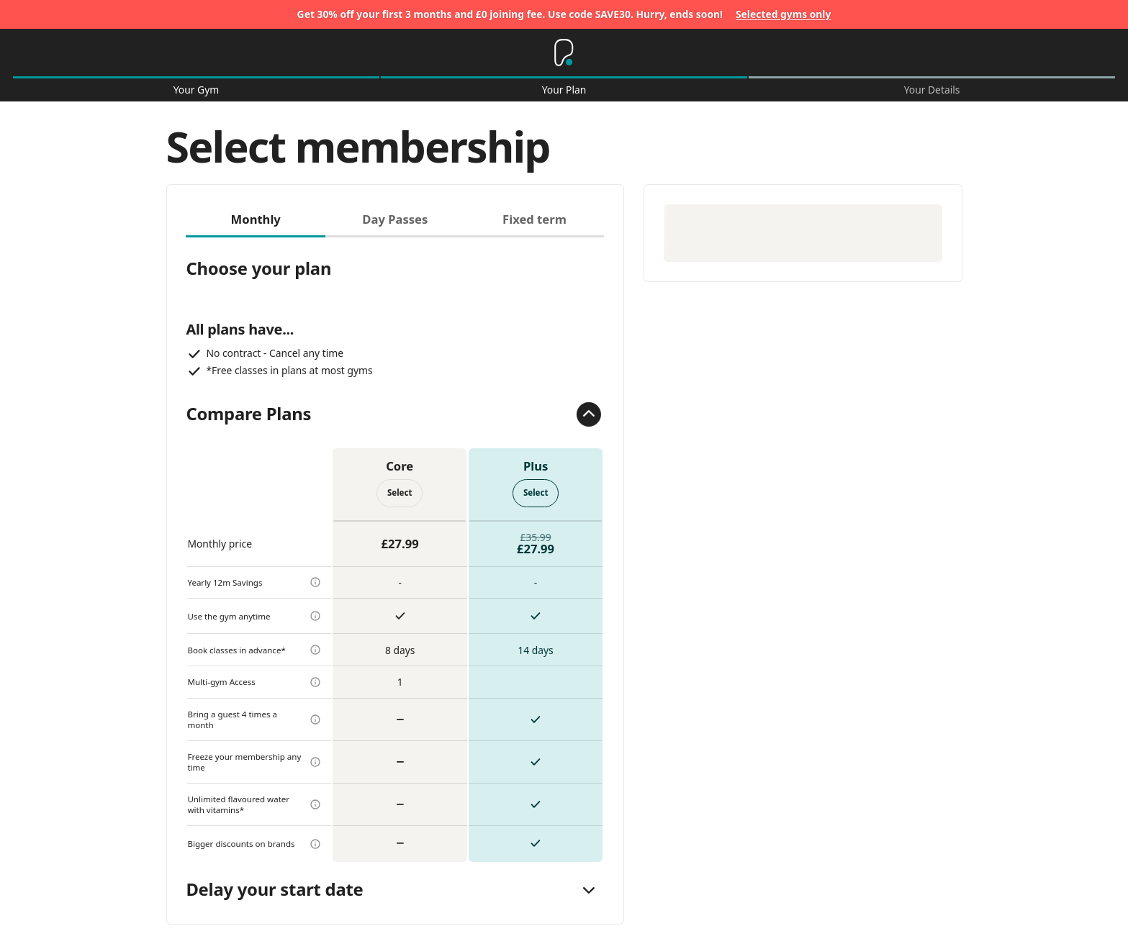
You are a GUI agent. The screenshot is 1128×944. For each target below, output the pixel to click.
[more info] (315, 582)
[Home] (564, 52)
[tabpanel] (395, 549)
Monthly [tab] (256, 219)
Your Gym (196, 90)
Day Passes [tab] (395, 219)
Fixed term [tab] (534, 219)
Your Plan (564, 90)
